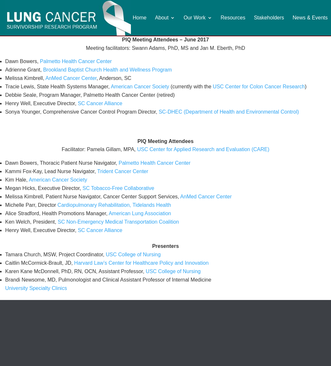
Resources (232, 18)
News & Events (310, 18)
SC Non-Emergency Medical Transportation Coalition (118, 222)
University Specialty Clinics (36, 288)
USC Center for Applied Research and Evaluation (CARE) (203, 149)
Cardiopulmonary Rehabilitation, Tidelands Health (114, 205)
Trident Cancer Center (122, 171)
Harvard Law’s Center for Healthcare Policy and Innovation (141, 263)
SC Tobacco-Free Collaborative (118, 188)
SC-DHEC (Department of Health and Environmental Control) (229, 112)
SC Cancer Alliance (100, 103)
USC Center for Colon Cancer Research (259, 86)
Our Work (195, 18)
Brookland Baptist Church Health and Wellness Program (107, 69)
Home (139, 18)
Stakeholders (269, 18)
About (162, 18)
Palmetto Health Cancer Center (76, 61)
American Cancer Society (140, 86)
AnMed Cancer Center (70, 78)
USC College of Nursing (133, 254)
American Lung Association (140, 213)
